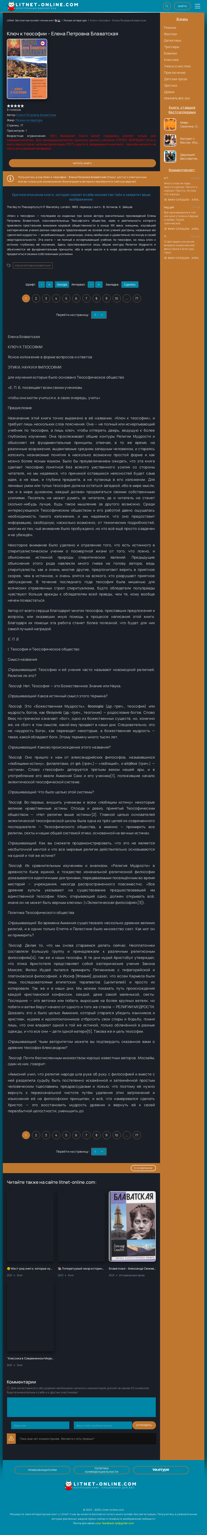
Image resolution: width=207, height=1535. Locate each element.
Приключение (175, 72)
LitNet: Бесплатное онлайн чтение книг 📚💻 (34, 20)
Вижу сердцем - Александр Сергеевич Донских (182, 199)
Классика (171, 59)
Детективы (172, 40)
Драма (169, 92)
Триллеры (171, 47)
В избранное (143, 1168)
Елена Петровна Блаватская (36, 115)
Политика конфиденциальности (101, 1470)
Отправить (19, 1425)
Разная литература (75, 20)
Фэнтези (170, 34)
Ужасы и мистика (177, 66)
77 (136, 298)
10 (116, 298)
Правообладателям (53, 1470)
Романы (170, 27)
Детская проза (175, 79)
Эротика (170, 85)
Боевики (170, 53)
